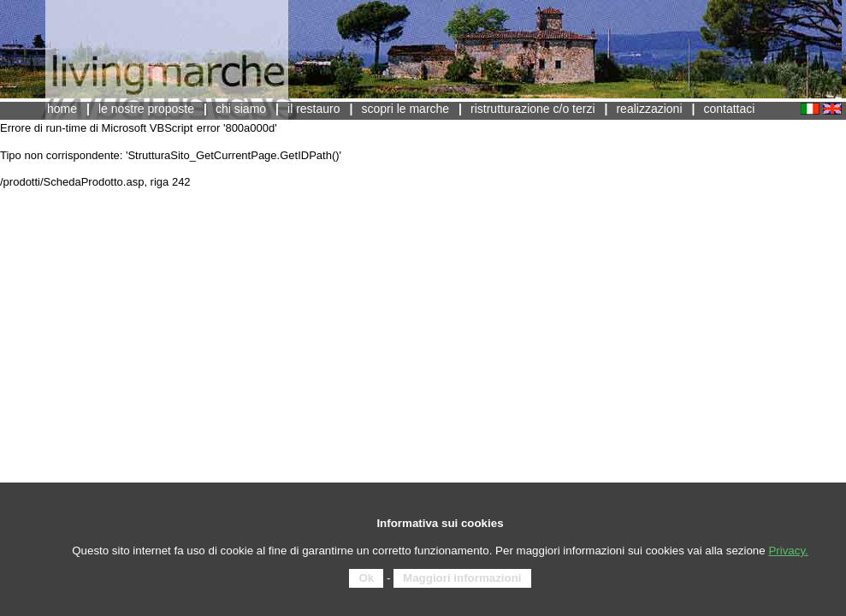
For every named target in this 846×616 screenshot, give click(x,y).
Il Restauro (313, 109)
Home (62, 109)
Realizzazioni (649, 109)
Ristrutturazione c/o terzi (532, 109)
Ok (366, 578)
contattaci (728, 109)
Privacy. (788, 550)
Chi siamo (241, 109)
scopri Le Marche (405, 109)
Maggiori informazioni (462, 578)
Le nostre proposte (146, 109)
